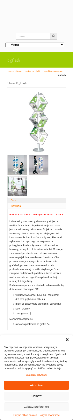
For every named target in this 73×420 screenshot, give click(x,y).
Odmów (37, 396)
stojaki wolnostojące (53, 71)
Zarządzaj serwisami (36, 375)
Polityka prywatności (49, 415)
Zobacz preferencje (36, 406)
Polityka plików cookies (25, 415)
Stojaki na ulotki (33, 71)
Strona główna (15, 71)
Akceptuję (36, 385)
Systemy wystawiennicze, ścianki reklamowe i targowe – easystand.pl (36, 19)
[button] (67, 340)
